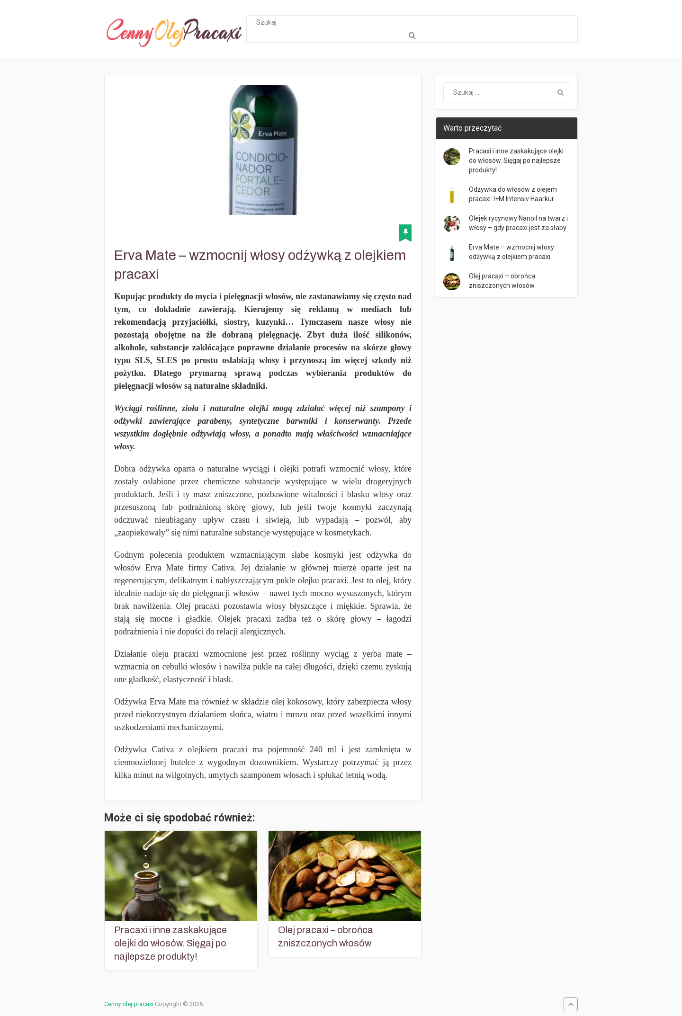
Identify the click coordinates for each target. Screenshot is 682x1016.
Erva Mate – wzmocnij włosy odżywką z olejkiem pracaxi (511, 251)
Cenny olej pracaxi (128, 1003)
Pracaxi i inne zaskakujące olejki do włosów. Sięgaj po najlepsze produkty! (170, 943)
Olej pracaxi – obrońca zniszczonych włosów (325, 936)
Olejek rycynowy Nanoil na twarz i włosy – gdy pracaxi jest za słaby (518, 223)
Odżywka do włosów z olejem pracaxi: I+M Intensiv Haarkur (513, 194)
